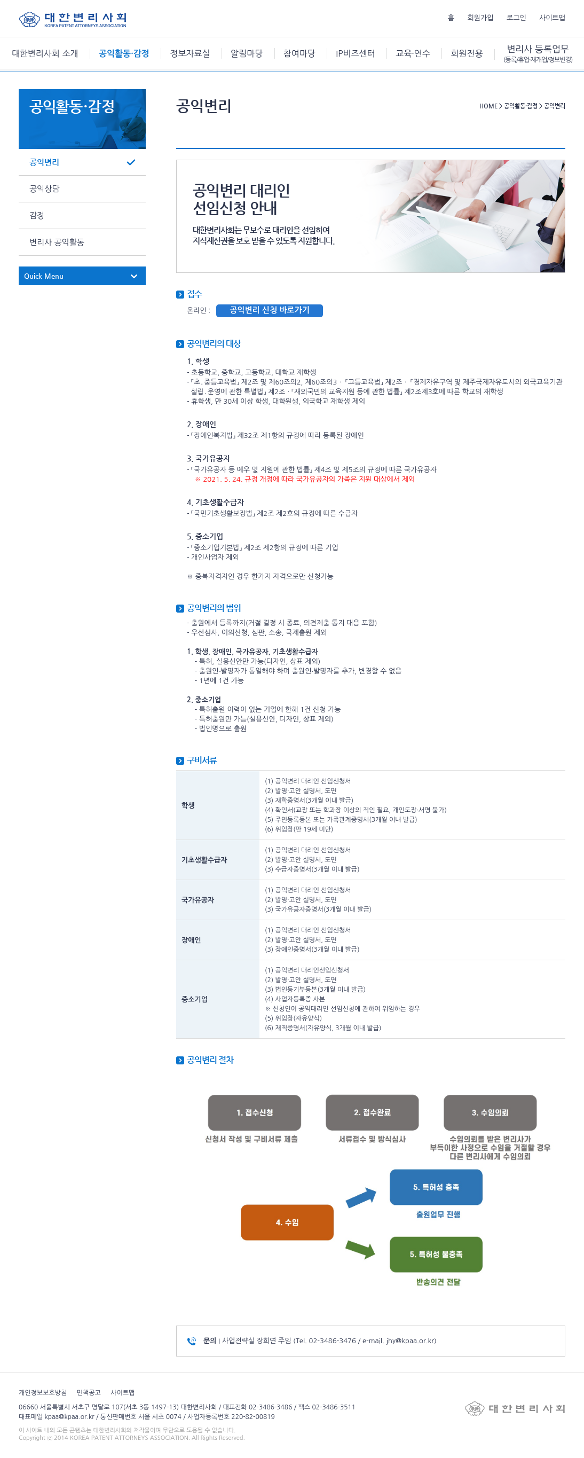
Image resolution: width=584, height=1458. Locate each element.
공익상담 (44, 189)
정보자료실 (190, 53)
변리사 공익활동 (56, 242)
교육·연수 (413, 53)
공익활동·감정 (124, 54)
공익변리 (44, 162)
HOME (488, 106)
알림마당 (247, 53)
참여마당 (299, 53)
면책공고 (89, 1393)
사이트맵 (552, 17)
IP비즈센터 (355, 53)
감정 (36, 215)
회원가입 (481, 17)
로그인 (516, 17)
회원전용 (467, 53)
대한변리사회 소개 (45, 53)
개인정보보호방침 (43, 1393)
